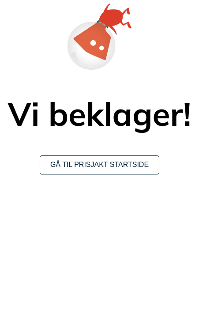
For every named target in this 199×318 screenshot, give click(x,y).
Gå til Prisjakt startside (99, 164)
